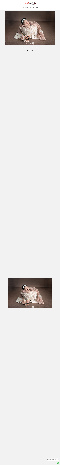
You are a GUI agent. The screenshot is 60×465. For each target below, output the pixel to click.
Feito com (30, 464)
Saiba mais (16, 459)
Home (23, 7)
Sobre (33, 7)
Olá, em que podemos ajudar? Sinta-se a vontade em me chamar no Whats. (56, 460)
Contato (37, 7)
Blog (30, 7)
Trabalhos (26, 7)
